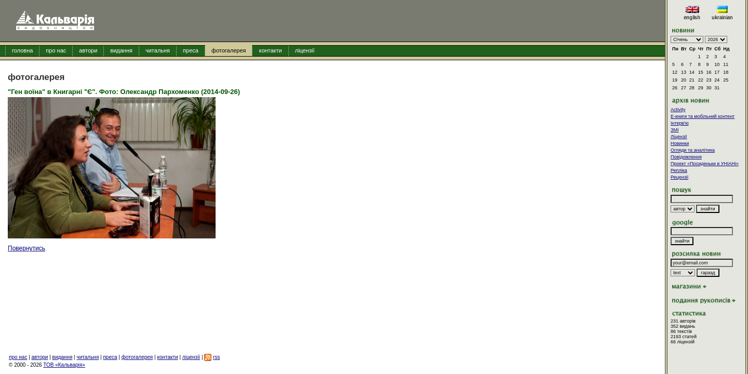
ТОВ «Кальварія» (64, 365)
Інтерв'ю (680, 123)
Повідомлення (686, 156)
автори (88, 50)
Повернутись (26, 248)
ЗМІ (674, 129)
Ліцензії (679, 136)
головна (22, 50)
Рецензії (679, 177)
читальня (157, 50)
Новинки (680, 143)
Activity (678, 109)
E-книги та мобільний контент (702, 116)
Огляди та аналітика (693, 150)
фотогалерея (228, 50)
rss (216, 357)
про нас (56, 50)
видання (121, 50)
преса (190, 50)
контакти (270, 50)
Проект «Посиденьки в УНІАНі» (705, 163)
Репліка (679, 170)
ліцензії (305, 50)
